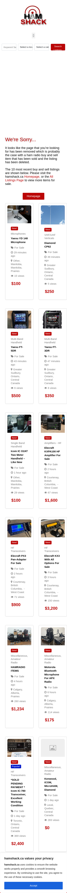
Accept (33, 885)
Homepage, (32, 176)
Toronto (17, 820)
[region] (33, 873)
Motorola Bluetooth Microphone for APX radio (51, 674)
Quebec (48, 808)
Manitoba (16, 267)
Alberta (15, 692)
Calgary (17, 689)
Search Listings (58, 48)
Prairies (15, 271)
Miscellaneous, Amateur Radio (19, 659)
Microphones (18, 233)
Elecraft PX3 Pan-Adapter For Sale (18, 559)
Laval (50, 804)
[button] (33, 35)
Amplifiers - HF (52, 443)
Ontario (48, 272)
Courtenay (52, 477)
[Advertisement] (32, 76)
